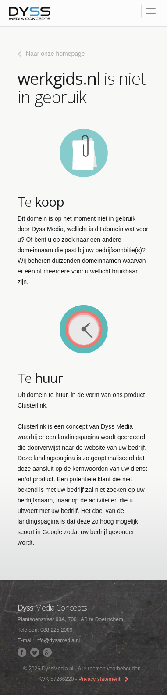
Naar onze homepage (55, 53)
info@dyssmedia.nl (58, 640)
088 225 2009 (56, 630)
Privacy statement (99, 679)
